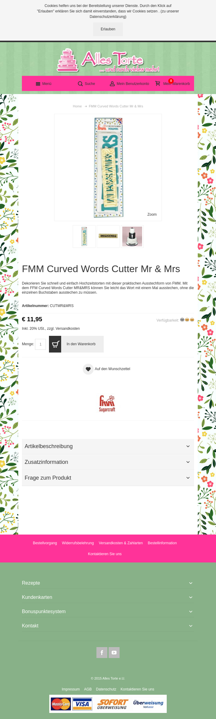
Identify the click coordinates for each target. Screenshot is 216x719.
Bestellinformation (162, 543)
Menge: (28, 344)
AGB (88, 689)
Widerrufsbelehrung (78, 543)
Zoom (152, 214)
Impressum (71, 689)
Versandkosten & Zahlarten (121, 543)
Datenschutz (106, 689)
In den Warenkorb (72, 344)
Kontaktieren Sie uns (105, 554)
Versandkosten (68, 328)
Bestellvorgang (45, 543)
